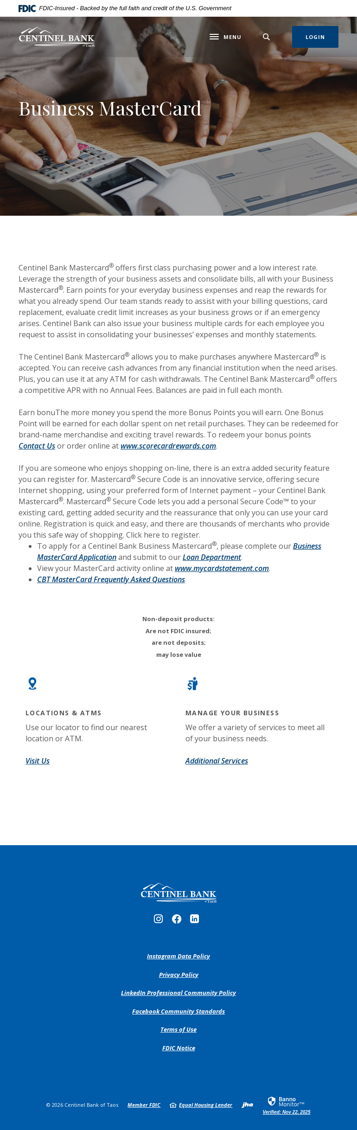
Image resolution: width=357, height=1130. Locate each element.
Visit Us (38, 761)
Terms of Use (178, 1029)
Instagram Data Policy (178, 956)
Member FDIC (144, 1104)
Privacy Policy (178, 975)
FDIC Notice (178, 1048)
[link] (286, 1105)
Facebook (178, 921)
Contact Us (37, 446)
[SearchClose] (266, 37)
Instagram (160, 921)
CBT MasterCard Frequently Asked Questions (111, 579)
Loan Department (212, 557)
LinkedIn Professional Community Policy (178, 993)
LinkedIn (196, 921)
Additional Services (216, 761)
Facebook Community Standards (178, 1011)
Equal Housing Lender (205, 1104)
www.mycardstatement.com (222, 568)
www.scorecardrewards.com (168, 446)
